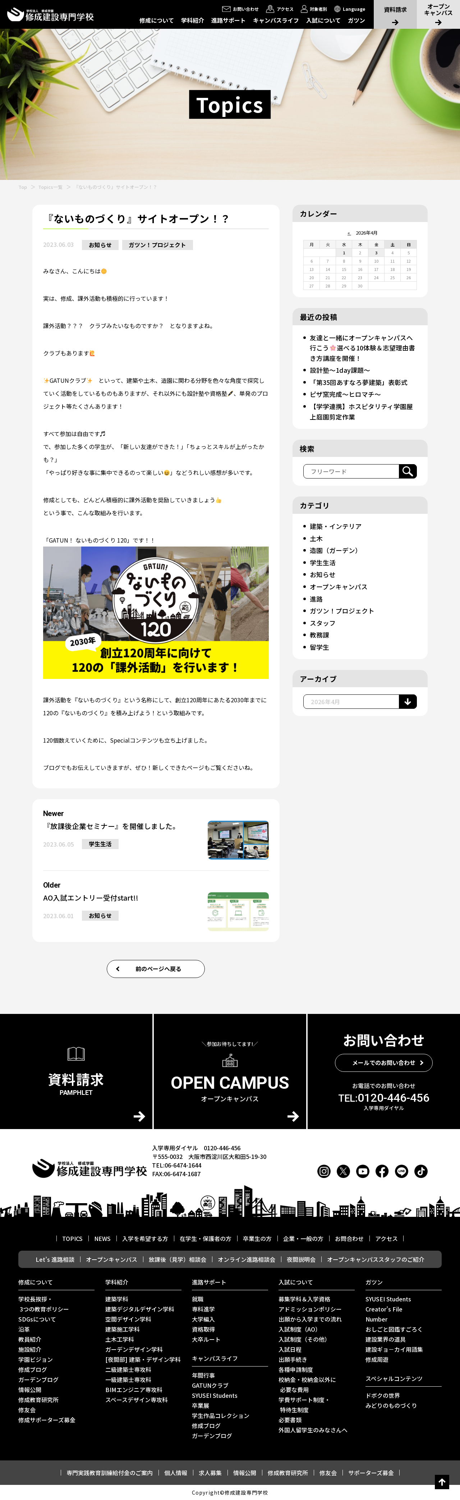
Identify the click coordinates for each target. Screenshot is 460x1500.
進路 (315, 596)
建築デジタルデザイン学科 (139, 1309)
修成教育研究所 (38, 1399)
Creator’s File (383, 1309)
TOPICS (72, 1238)
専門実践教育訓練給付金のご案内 (109, 1472)
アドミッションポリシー (310, 1309)
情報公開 (29, 1389)
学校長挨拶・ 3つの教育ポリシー (43, 1304)
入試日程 (290, 1349)
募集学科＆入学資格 (304, 1299)
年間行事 (203, 1375)
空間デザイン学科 (128, 1319)
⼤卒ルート (206, 1339)
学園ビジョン (35, 1359)
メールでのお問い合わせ (383, 1062)
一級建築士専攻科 (128, 1379)
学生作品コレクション (220, 1415)
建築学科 (116, 1299)
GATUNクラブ (210, 1385)
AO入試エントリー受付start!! (91, 898)
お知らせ (100, 245)
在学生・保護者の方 (205, 1238)
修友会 (27, 1409)
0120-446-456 (383, 1098)
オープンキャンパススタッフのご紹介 (375, 1259)
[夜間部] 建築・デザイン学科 (143, 1359)
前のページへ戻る (158, 969)
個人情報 (175, 1472)
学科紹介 (192, 20)
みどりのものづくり (391, 1405)
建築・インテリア (335, 524)
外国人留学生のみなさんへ (313, 1430)
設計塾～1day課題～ (339, 369)
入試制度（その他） (304, 1339)
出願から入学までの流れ (310, 1319)
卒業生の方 (257, 1238)
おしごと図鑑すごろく (394, 1329)
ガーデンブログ (38, 1379)
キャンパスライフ (276, 20)
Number (376, 1319)
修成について (156, 20)
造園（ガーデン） (335, 548)
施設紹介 (29, 1349)
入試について (323, 20)
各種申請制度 (296, 1369)
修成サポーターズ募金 (46, 1419)
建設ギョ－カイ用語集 (394, 1349)
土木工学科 (119, 1339)
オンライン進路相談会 (246, 1259)
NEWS (102, 1238)
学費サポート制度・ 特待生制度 (304, 1404)
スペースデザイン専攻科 (136, 1399)
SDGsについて (37, 1319)
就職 (197, 1299)
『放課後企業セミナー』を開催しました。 (111, 826)
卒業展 (200, 1405)
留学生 (319, 643)
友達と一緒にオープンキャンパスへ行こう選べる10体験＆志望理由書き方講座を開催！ (362, 347)
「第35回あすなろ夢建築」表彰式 (358, 381)
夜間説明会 (301, 1259)
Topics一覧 (50, 186)
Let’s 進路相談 (55, 1259)
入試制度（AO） (300, 1329)
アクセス (386, 1238)
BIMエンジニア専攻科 (133, 1389)
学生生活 (100, 844)
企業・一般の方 (303, 1238)
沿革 (24, 1329)
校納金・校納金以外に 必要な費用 (307, 1384)
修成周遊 (376, 1359)
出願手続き (293, 1359)
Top (22, 186)
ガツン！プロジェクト (159, 245)
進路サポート (228, 20)
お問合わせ (349, 1238)
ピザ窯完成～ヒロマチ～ (345, 393)
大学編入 (203, 1319)
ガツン (356, 20)
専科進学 (203, 1309)
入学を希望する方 (145, 1238)
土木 (315, 536)
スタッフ (322, 620)
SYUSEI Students (215, 1395)
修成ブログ (32, 1369)
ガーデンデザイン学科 (134, 1349)
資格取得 (203, 1329)
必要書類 (290, 1419)
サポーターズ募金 (371, 1472)
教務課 (319, 631)
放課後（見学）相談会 (177, 1259)
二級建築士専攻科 (128, 1369)
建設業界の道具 (385, 1339)
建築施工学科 (122, 1329)
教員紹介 (29, 1339)
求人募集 (210, 1472)
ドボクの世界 (382, 1395)
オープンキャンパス (338, 584)
